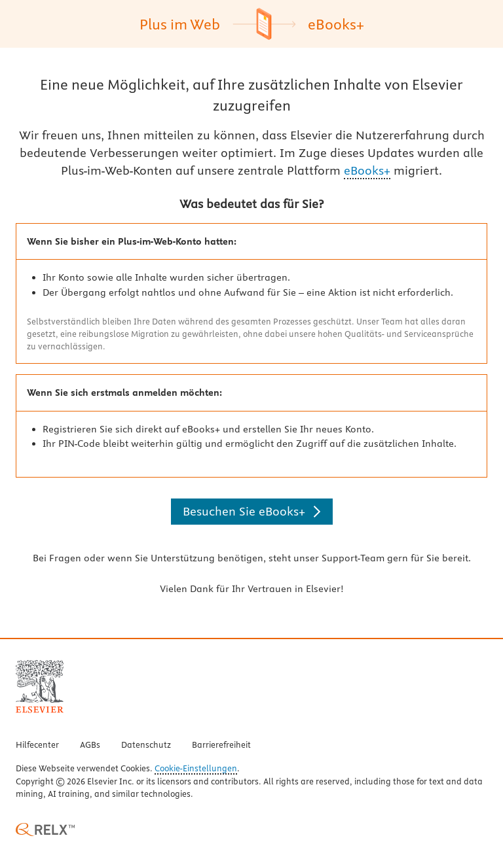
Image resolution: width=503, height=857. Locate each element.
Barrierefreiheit (221, 745)
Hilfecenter (37, 745)
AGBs (90, 745)
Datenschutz (146, 745)
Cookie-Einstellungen (196, 769)
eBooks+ (367, 170)
